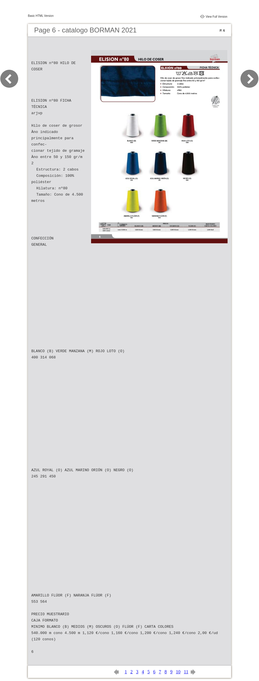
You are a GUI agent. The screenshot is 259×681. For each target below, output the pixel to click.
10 (178, 671)
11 (186, 671)
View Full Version (216, 16)
